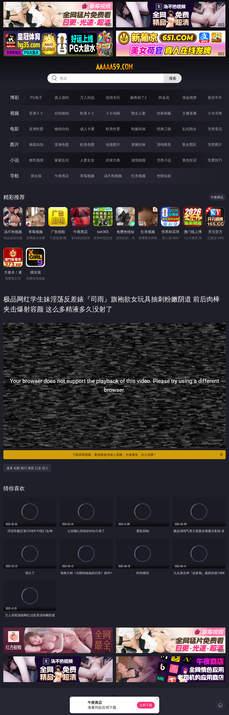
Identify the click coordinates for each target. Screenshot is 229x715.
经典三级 (164, 128)
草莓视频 (87, 175)
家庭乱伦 (62, 160)
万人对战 (87, 97)
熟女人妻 (138, 113)
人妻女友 (87, 160)
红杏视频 (138, 175)
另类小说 (164, 160)
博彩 (14, 97)
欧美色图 (87, 144)
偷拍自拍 (62, 128)
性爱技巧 (215, 160)
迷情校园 (138, 160)
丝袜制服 (164, 113)
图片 (14, 144)
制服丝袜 (138, 128)
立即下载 (146, 705)
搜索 (172, 78)
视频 (14, 113)
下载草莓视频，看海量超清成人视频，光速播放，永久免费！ (147, 454)
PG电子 (36, 97)
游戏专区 (113, 97)
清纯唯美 (164, 144)
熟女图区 (189, 144)
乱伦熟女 (189, 128)
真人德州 (62, 97)
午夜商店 (62, 175)
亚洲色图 (62, 144)
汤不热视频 (113, 175)
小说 (14, 160)
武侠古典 (113, 160)
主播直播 (189, 113)
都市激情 (36, 160)
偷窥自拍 (36, 144)
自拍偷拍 (62, 113)
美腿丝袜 (138, 144)
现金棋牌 (189, 97)
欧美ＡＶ (87, 113)
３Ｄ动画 (113, 113)
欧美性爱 (113, 128)
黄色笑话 (189, 160)
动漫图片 (113, 144)
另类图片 (215, 144)
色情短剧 (164, 175)
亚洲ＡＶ (36, 113)
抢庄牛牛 (215, 97)
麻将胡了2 (138, 97)
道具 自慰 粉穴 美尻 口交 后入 (27, 468)
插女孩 (36, 175)
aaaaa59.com (114, 66)
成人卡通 (87, 128)
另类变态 (215, 128)
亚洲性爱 (36, 128)
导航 (14, 176)
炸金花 (164, 97)
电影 (14, 129)
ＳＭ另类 (215, 113)
